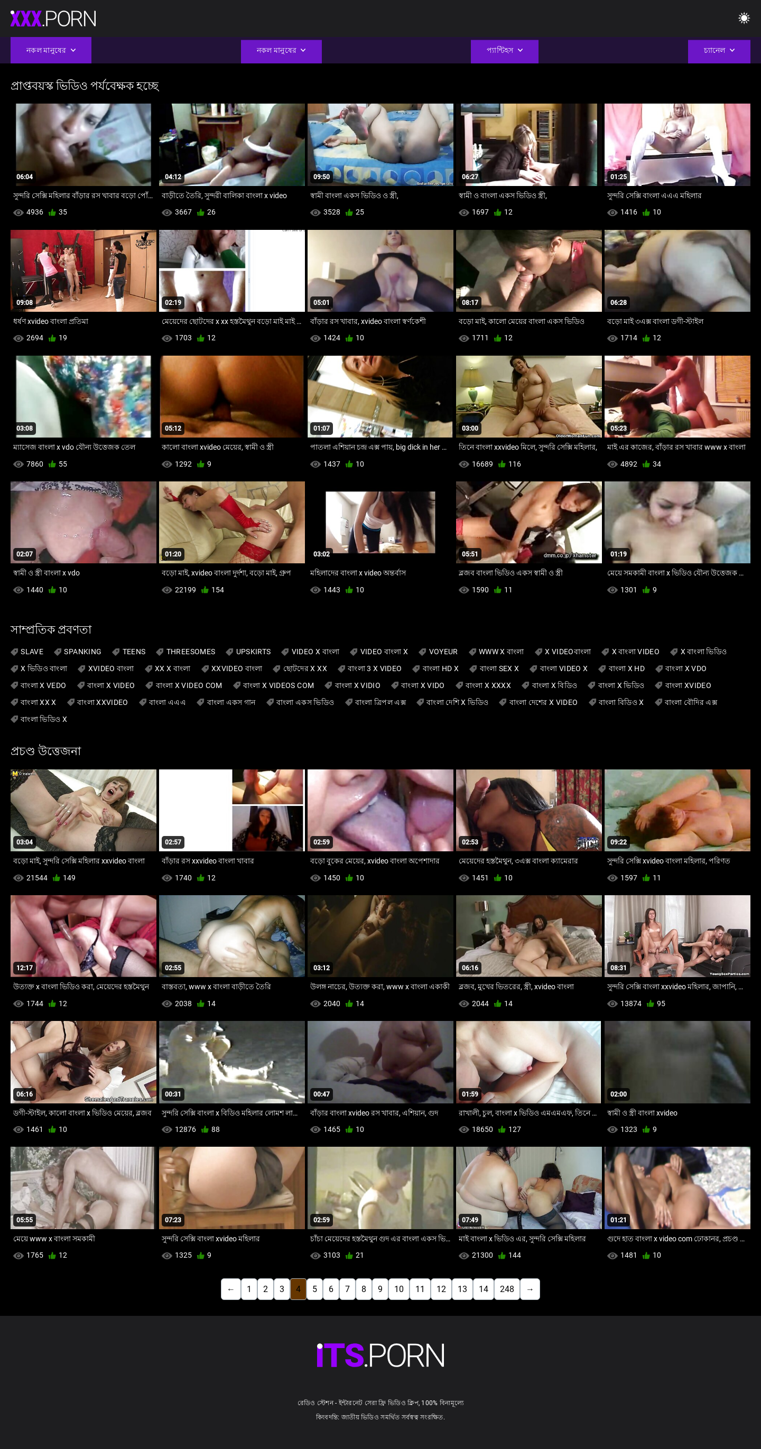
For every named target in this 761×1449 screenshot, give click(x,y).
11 (420, 1289)
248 (507, 1289)
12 (441, 1289)
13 (462, 1289)
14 (483, 1289)
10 (399, 1289)
